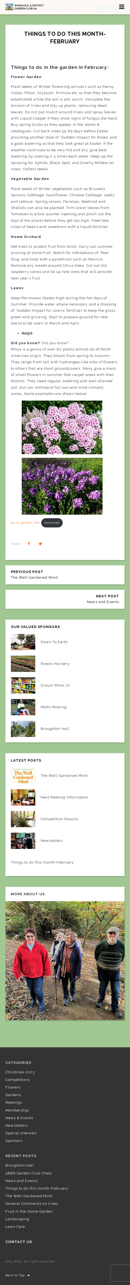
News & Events (19, 1117)
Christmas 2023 (20, 1072)
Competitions (17, 1079)
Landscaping (17, 1218)
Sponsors (14, 1140)
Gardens (13, 1095)
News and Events (21, 1180)
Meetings (13, 1102)
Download (52, 522)
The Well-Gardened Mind (28, 1196)
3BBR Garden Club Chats (28, 1173)
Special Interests (21, 1133)
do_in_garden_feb (25, 522)
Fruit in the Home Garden (29, 1211)
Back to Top (17, 1275)
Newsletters (16, 1125)
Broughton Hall (19, 1165)
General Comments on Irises (31, 1203)
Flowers (12, 1087)
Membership (17, 1110)
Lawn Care (15, 1226)
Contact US (18, 1241)
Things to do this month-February (36, 1188)
